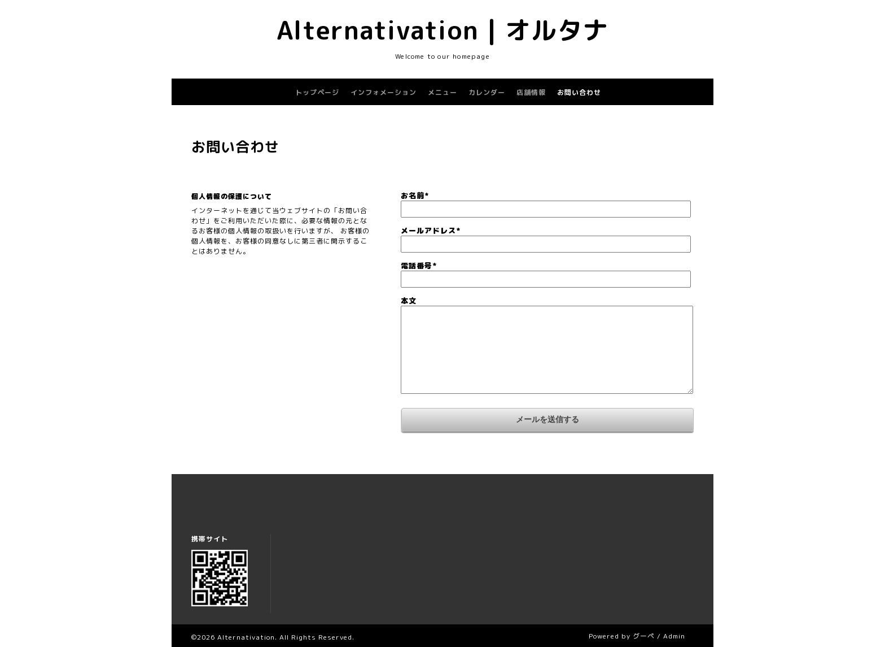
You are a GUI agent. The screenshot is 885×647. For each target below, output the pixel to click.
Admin (674, 636)
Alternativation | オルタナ (443, 29)
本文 (409, 301)
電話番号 (419, 265)
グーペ (644, 636)
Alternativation (246, 637)
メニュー (442, 92)
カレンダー (486, 92)
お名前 (415, 195)
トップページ (317, 92)
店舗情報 (531, 92)
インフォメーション (384, 92)
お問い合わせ (579, 92)
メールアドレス (431, 230)
